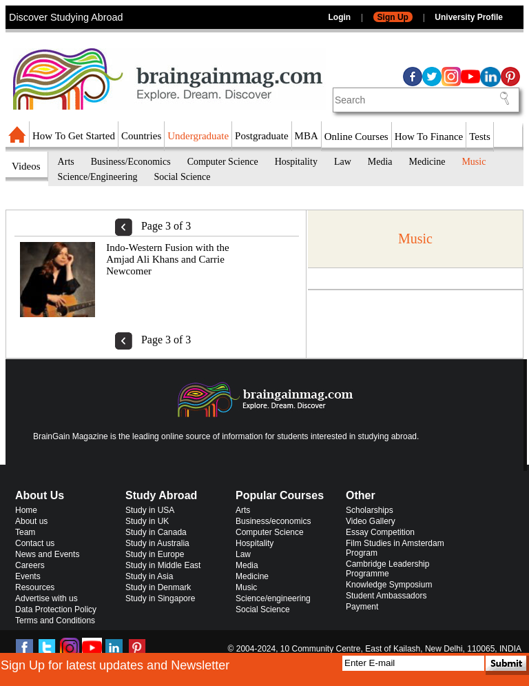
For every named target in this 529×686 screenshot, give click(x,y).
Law (342, 162)
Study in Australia (157, 543)
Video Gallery (370, 521)
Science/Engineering (98, 177)
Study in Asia (149, 576)
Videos (26, 166)
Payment (362, 607)
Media (380, 162)
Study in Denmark (158, 587)
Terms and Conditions (55, 620)
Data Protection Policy (55, 609)
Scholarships (369, 510)
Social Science (182, 177)
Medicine (427, 162)
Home (26, 510)
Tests (479, 136)
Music (473, 162)
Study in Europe (154, 554)
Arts (66, 162)
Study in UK (147, 521)
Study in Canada (156, 532)
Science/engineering (273, 598)
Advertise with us (46, 598)
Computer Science (222, 162)
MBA (306, 135)
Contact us (34, 543)
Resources (34, 587)
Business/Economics (131, 162)
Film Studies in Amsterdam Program (395, 548)
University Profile (469, 17)
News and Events (47, 554)
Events (28, 576)
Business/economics (273, 521)
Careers (30, 565)
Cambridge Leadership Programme (387, 568)
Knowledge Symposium (389, 584)
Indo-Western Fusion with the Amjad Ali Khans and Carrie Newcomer (167, 259)
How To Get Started (73, 135)
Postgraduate (261, 135)
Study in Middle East (162, 565)
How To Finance (429, 136)
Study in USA (149, 510)
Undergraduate (198, 135)
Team (25, 532)
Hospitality (296, 162)
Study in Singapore (160, 598)
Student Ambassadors (386, 596)
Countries (141, 135)
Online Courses (356, 136)
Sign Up (392, 17)
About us (31, 521)
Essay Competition (380, 532)
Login (340, 17)
